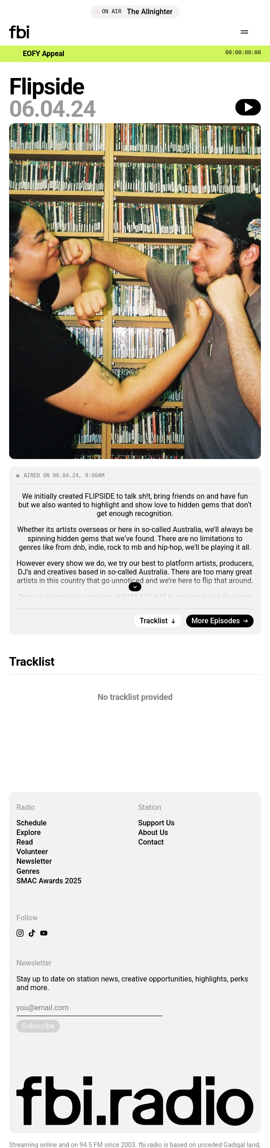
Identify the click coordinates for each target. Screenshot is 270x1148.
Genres (28, 871)
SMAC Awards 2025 (49, 880)
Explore (28, 832)
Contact (151, 842)
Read (24, 842)
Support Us (156, 822)
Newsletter (34, 861)
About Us (153, 832)
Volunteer (32, 851)
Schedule (31, 822)
